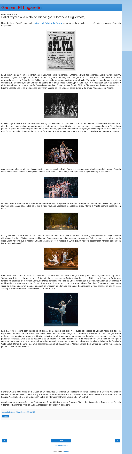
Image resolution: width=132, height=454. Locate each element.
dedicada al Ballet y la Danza (47, 23)
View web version (61, 446)
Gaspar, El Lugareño (21, 7)
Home (61, 441)
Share (6, 416)
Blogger (66, 451)
